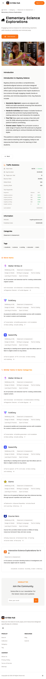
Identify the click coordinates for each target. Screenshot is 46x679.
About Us (4, 656)
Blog (26, 637)
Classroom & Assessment (25, 10)
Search (3, 637)
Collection (4, 641)
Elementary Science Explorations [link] (11, 12)
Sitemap (4, 666)
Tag (2, 647)
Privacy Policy (5, 660)
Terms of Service (6, 663)
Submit (27, 641)
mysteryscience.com (36, 219)
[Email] (2, 628)
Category (4, 644)
